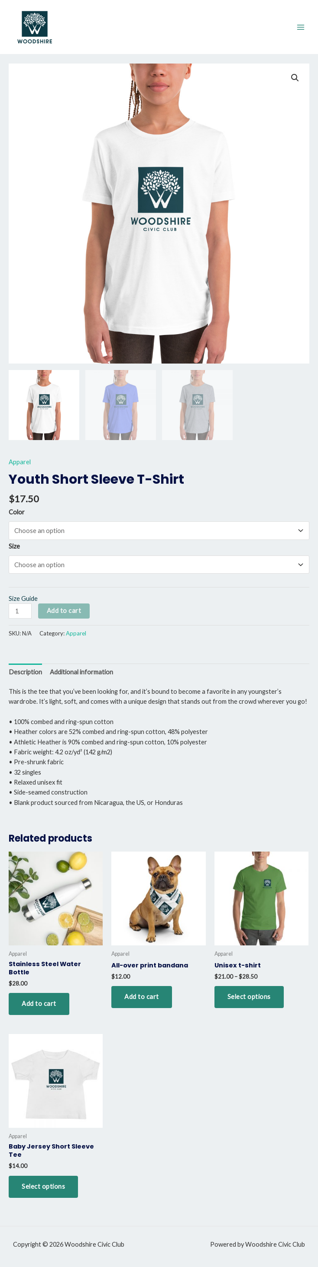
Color (17, 512)
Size (14, 546)
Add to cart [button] (39, 1003)
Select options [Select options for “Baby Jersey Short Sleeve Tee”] (43, 1186)
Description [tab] (25, 672)
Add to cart (64, 610)
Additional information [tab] (81, 672)
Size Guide (23, 598)
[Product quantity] (20, 611)
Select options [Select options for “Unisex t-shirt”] (249, 996)
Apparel (20, 462)
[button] (295, 78)
